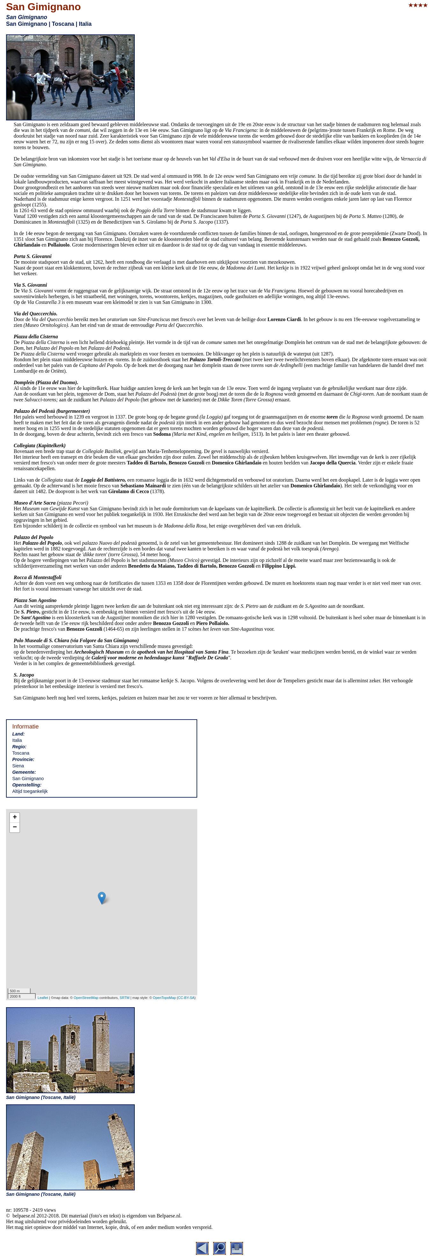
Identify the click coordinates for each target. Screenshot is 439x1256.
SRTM (125, 998)
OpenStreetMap (86, 998)
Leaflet (43, 998)
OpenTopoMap (164, 998)
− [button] (15, 827)
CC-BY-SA (186, 998)
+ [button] (15, 817)
